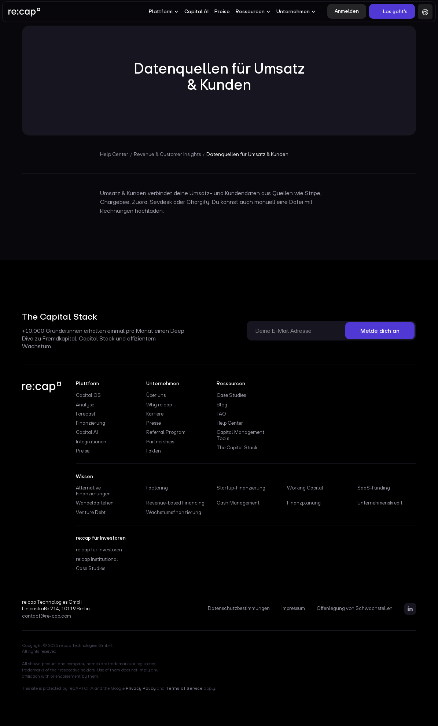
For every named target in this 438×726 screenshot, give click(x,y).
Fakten (153, 451)
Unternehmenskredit (379, 503)
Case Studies (231, 395)
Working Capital (305, 488)
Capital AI (196, 11)
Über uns (156, 395)
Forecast (85, 414)
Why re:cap (159, 404)
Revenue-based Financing (175, 503)
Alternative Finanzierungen (93, 490)
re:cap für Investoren (99, 549)
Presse (153, 423)
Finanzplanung (304, 503)
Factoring (157, 488)
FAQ (221, 414)
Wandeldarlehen (95, 503)
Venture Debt (91, 512)
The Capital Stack (237, 447)
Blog (222, 404)
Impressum (293, 608)
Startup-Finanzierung (241, 488)
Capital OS (88, 395)
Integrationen (91, 441)
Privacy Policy (141, 688)
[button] (163, 11)
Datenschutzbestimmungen (239, 608)
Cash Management (238, 503)
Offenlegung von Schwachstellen (355, 608)
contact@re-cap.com (46, 616)
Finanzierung (90, 423)
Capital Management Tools (240, 435)
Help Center (230, 423)
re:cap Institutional (97, 559)
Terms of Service (184, 688)
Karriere (154, 414)
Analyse (85, 404)
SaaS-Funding (373, 488)
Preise (222, 11)
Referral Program (165, 432)
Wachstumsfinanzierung (173, 512)
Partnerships (160, 441)
